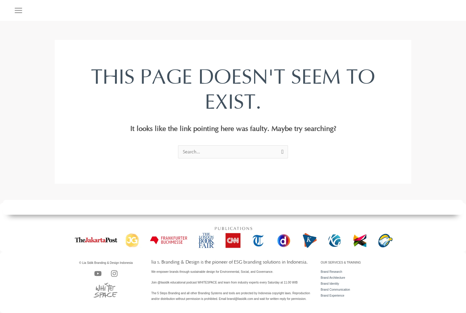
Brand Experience (332, 295)
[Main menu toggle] (18, 10)
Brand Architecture (333, 277)
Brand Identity (330, 283)
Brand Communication (335, 289)
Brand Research (331, 271)
